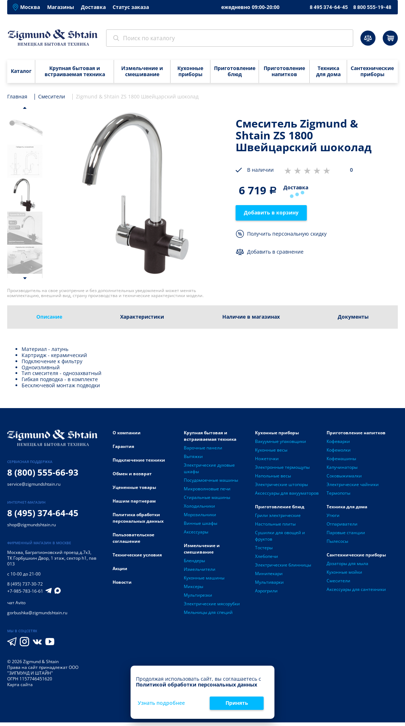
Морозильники (200, 515)
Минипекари (269, 573)
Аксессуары (196, 532)
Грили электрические (278, 515)
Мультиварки (269, 582)
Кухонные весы (271, 450)
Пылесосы (337, 541)
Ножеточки (267, 459)
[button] (24, 107)
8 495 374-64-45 (329, 7)
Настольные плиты (275, 524)
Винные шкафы (200, 523)
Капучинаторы (342, 467)
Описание (49, 316)
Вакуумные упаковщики (280, 441)
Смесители (338, 581)
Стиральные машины (207, 497)
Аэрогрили (266, 591)
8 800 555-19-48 (372, 7)
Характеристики (142, 316)
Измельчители (199, 569)
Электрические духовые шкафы (209, 468)
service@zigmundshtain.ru (33, 484)
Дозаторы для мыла (347, 563)
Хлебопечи (266, 556)
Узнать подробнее (161, 703)
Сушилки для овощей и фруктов (280, 536)
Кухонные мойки (344, 572)
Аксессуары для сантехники (356, 589)
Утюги (333, 515)
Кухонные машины (204, 578)
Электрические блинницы (283, 565)
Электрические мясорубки (212, 604)
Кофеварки (338, 441)
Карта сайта (20, 684)
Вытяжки (193, 456)
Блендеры (194, 561)
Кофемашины (341, 459)
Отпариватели (342, 524)
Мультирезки (198, 595)
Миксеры (193, 586)
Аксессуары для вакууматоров (287, 493)
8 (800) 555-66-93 (42, 472)
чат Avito (16, 603)
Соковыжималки (344, 476)
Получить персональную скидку (287, 233)
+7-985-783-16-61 (25, 591)
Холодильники (199, 506)
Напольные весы (273, 476)
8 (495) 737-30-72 (25, 584)
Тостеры (264, 548)
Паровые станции (346, 533)
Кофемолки (339, 450)
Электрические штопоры (281, 484)
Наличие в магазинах (251, 316)
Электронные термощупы (282, 467)
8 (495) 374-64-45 (42, 513)
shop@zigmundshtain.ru (31, 525)
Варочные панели (203, 448)
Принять (237, 702)
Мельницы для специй (208, 612)
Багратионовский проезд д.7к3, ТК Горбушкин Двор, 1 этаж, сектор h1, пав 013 (51, 558)
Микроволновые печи (207, 489)
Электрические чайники (353, 484)
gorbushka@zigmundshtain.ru (37, 613)
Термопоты (338, 493)
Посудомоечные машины (211, 480)
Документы (353, 316)
